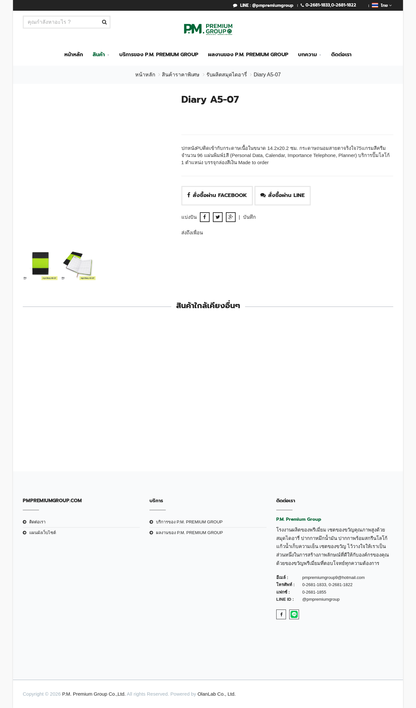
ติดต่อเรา (341, 55)
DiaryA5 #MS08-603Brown (350, 412)
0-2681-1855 (314, 592)
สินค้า (99, 55)
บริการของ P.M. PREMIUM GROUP (158, 55)
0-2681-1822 (343, 5)
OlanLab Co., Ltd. (217, 694)
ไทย (382, 5)
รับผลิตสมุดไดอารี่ (226, 74)
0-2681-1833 (318, 5)
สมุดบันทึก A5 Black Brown (160, 412)
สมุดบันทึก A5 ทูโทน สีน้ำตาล (65, 412)
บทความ (307, 55)
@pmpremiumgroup (321, 599)
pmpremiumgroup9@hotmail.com (333, 577)
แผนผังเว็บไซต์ (42, 532)
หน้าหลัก (73, 55)
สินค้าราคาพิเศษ (181, 74)
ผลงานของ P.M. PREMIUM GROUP (248, 55)
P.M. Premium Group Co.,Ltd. (94, 694)
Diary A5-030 (255, 412)
